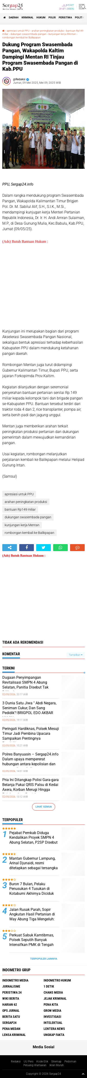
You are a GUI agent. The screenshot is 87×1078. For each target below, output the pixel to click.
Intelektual (53, 1023)
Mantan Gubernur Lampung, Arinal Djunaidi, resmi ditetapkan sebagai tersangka (33, 863)
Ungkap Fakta (54, 1035)
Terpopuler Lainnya (43, 958)
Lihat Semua (43, 806)
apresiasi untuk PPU (18, 30)
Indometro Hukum (57, 980)
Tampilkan (75, 654)
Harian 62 (9, 1004)
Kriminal (27, 17)
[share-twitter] (43, 547)
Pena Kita (51, 1004)
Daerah (14, 17)
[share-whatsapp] (60, 547)
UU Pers (28, 1061)
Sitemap (56, 1061)
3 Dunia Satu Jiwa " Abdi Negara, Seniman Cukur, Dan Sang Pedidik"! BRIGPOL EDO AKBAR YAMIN (29, 710)
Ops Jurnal (10, 1010)
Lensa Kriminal (14, 1035)
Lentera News (54, 1029)
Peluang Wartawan (34, 1065)
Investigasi (52, 1016)
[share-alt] (9, 547)
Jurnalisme (11, 986)
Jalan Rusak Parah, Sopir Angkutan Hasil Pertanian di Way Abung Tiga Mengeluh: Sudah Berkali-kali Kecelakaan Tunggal (34, 919)
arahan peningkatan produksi (48, 30)
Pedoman (70, 1061)
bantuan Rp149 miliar (20, 509)
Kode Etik (42, 1061)
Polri (52, 17)
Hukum (40, 17)
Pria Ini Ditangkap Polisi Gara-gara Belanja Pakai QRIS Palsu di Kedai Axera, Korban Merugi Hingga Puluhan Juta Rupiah (30, 787)
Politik (79, 17)
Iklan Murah (56, 1065)
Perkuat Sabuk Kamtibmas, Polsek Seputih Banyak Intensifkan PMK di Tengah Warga (31, 942)
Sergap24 (9, 1023)
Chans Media (53, 992)
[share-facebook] (26, 547)
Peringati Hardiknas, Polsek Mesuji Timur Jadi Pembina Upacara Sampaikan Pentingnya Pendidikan (30, 735)
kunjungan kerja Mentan (62, 34)
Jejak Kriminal (55, 998)
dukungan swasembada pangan (28, 34)
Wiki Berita (10, 998)
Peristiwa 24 (12, 992)
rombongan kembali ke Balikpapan (21, 37)
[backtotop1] (83, 1073)
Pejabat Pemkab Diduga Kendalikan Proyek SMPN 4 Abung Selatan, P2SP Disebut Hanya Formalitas (33, 840)
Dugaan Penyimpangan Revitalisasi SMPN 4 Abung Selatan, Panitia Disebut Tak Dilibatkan (25, 684)
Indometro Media (15, 980)
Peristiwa (65, 17)
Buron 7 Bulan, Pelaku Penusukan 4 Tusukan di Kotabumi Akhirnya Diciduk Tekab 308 (31, 891)
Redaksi (16, 1061)
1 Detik (49, 986)
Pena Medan (11, 1029)
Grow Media (52, 1010)
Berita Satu (11, 1016)
